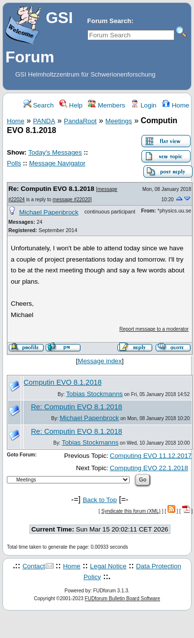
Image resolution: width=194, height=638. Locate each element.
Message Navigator (57, 163)
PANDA (44, 121)
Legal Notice (108, 566)
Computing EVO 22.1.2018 (149, 468)
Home (175, 105)
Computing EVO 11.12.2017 (151, 455)
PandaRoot (80, 121)
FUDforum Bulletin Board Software (122, 598)
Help (71, 105)
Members (106, 105)
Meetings (119, 121)
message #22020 (71, 199)
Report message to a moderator (154, 329)
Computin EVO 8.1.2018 (63, 382)
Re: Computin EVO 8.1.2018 (51, 188)
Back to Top (99, 500)
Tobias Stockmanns (94, 394)
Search (39, 105)
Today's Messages (55, 152)
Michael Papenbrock (49, 212)
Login (143, 105)
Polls (14, 163)
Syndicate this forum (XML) (131, 511)
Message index (100, 361)
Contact (34, 566)
